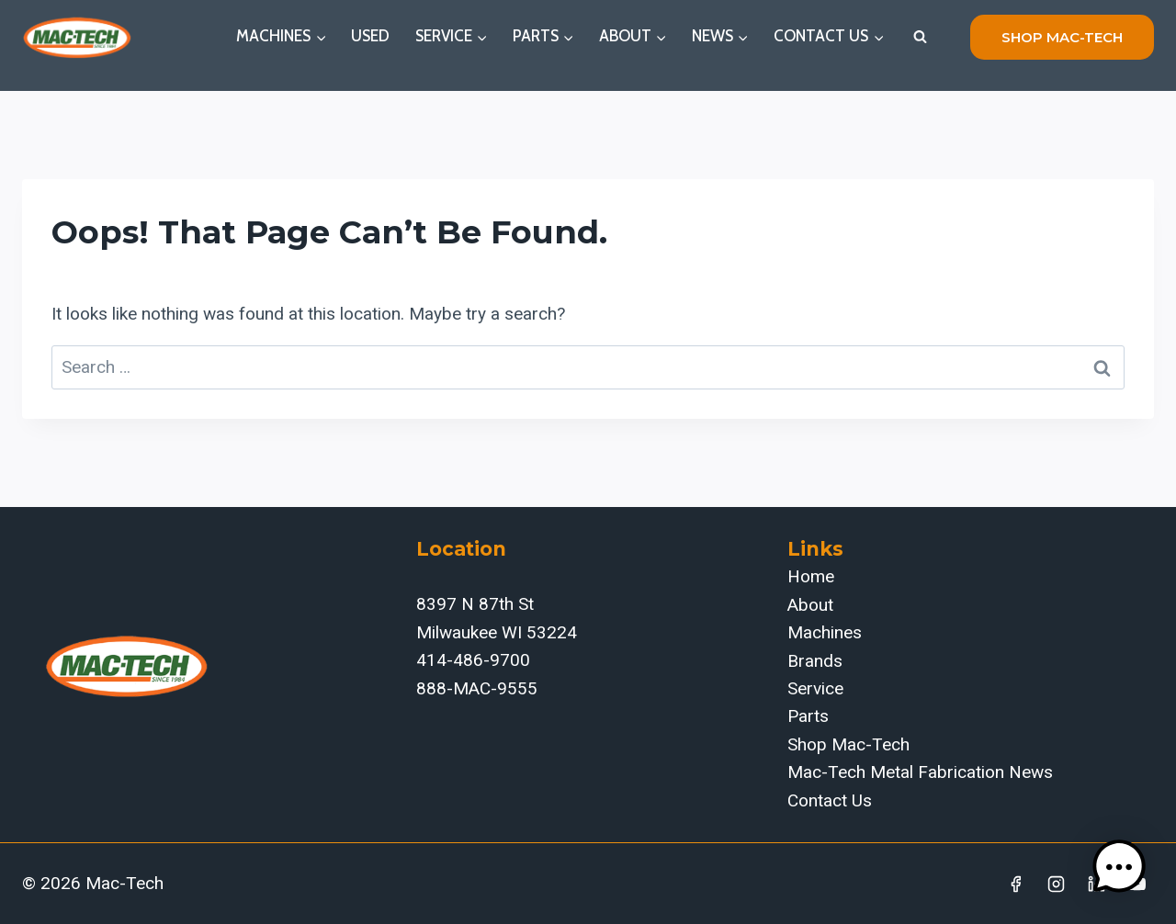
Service (815, 688)
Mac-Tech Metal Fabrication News (920, 772)
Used (370, 36)
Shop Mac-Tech (848, 744)
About (810, 604)
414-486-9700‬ (473, 659)
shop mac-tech (1062, 37)
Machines (824, 632)
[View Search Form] (919, 37)
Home (810, 576)
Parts (808, 716)
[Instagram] (1056, 883)
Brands (814, 660)
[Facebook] (1016, 883)
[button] (1119, 867)
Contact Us (829, 800)
